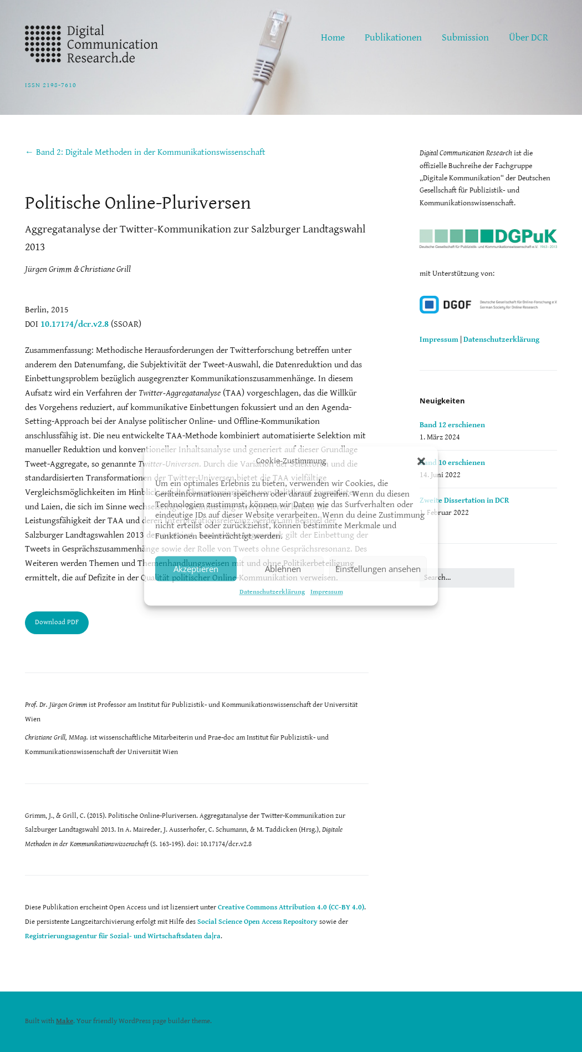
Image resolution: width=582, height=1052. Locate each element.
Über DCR (528, 37)
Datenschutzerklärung (272, 591)
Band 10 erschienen (452, 462)
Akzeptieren (195, 568)
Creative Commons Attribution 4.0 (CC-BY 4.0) (291, 907)
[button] (421, 461)
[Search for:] (467, 577)
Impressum (326, 591)
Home (333, 37)
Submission (465, 37)
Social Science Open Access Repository (257, 922)
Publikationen (393, 37)
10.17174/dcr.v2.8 (74, 324)
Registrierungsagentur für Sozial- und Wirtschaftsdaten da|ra (123, 936)
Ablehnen (283, 568)
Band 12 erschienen (452, 425)
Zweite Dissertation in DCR (464, 500)
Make (64, 1021)
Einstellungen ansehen (378, 568)
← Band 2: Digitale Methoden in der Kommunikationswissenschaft (145, 152)
